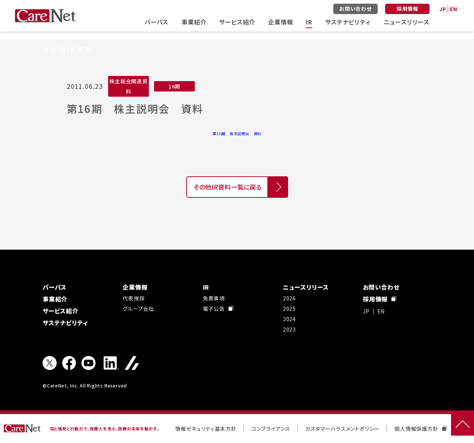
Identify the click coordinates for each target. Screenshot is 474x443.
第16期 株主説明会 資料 (237, 133)
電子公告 (218, 308)
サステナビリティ (347, 21)
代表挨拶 (133, 298)
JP (442, 9)
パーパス (156, 21)
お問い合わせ (355, 8)
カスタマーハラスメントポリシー (342, 428)
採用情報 (407, 8)
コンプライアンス (270, 428)
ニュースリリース (407, 21)
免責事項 (214, 298)
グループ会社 (138, 308)
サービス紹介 (237, 21)
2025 (289, 308)
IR (309, 21)
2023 (289, 329)
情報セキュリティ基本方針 (206, 428)
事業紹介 (193, 21)
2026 (289, 298)
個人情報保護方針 (420, 428)
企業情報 (280, 21)
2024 (289, 319)
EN (453, 9)
